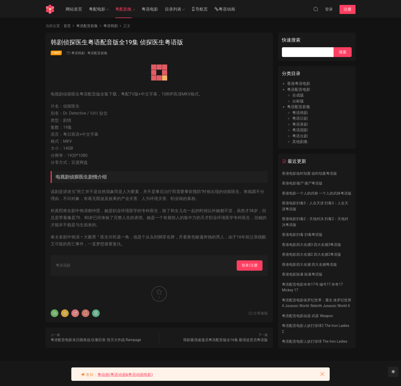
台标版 (298, 101)
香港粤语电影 (298, 83)
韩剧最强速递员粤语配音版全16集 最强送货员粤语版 (225, 340)
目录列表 (173, 9)
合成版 (298, 95)
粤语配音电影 (298, 89)
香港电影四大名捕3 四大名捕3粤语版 (311, 245)
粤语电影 (150, 9)
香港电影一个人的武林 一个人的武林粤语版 (316, 193)
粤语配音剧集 (97, 53)
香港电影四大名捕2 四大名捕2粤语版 (311, 254)
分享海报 (258, 313)
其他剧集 (300, 141)
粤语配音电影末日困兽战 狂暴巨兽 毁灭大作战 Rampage (96, 340)
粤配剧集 (123, 9)
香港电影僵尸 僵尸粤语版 (302, 183)
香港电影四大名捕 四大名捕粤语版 (309, 264)
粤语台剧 (300, 136)
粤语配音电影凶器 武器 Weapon (307, 316)
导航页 (199, 9)
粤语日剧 (300, 118)
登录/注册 (250, 265)
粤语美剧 (300, 124)
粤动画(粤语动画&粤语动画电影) (125, 374)
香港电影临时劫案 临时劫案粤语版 (309, 173)
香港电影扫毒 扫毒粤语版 (302, 234)
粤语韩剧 (78, 53)
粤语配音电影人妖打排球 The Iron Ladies (314, 341)
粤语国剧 (300, 130)
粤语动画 (224, 9)
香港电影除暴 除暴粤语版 (302, 274)
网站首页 (74, 9)
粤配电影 (97, 9)
